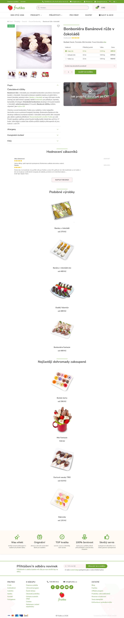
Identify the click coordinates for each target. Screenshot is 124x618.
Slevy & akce (106, 15)
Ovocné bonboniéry (35, 21)
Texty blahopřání (97, 599)
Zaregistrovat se (100, 2)
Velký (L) (71, 59)
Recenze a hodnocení (99, 597)
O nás (9, 585)
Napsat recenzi (62, 180)
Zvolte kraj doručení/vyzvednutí (75, 66)
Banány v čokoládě (35, 97)
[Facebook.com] (53, 587)
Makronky (62, 517)
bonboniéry (39, 100)
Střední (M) (71, 55)
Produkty (37, 15)
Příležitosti (56, 15)
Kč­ (114, 2)
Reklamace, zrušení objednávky (32, 605)
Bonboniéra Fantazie (62, 347)
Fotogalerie (11, 599)
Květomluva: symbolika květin (102, 602)
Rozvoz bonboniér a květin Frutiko (41, 117)
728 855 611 (55, 2)
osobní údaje (74, 570)
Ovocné (24, 21)
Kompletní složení (15, 135)
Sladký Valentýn (62, 307)
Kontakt (23, 2)
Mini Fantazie (62, 438)
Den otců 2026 (17, 15)
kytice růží (21, 106)
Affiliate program (97, 591)
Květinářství (11, 588)
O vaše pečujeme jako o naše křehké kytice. (84, 570)
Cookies (29, 602)
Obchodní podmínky (32, 594)
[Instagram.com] (57, 587)
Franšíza (94, 588)
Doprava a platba (12, 2)
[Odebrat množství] (65, 72)
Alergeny (11, 129)
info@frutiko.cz (75, 2)
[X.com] (62, 587)
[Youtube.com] (67, 587)
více (104, 42)
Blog (93, 585)
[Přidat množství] (71, 72)
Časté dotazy (30, 591)
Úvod (10, 21)
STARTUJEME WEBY (109, 616)
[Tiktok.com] (71, 587)
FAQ (9, 141)
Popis (10, 85)
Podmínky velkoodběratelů (101, 594)
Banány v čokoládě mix (62, 268)
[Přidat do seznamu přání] (58, 26)
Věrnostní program (32, 588)
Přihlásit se (88, 2)
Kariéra (9, 594)
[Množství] (68, 72)
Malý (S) (70, 51)
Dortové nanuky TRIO (62, 477)
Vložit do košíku (85, 72)
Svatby (88, 15)
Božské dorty (62, 398)
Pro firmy (74, 15)
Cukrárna (10, 591)
